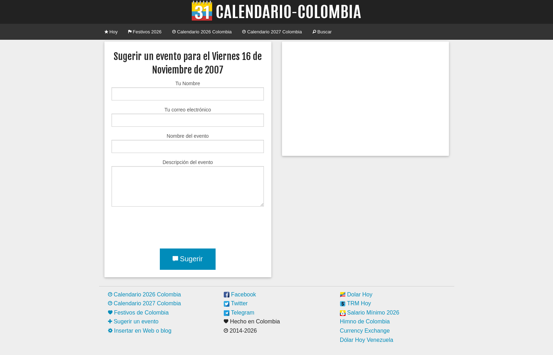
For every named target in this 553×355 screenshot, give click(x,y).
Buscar (322, 31)
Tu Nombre (188, 90)
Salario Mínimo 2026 (369, 313)
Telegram (239, 313)
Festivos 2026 (145, 31)
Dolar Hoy (356, 294)
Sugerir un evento (133, 321)
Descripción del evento (188, 183)
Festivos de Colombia (138, 313)
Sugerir (188, 259)
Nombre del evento (188, 143)
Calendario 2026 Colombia (202, 31)
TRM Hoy (355, 303)
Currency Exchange (365, 331)
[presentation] (165, 226)
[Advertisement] (365, 98)
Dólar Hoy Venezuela (366, 340)
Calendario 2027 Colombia (272, 31)
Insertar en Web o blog (140, 331)
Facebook (240, 294)
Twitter (236, 303)
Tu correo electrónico (188, 117)
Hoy (111, 31)
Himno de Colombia (365, 321)
